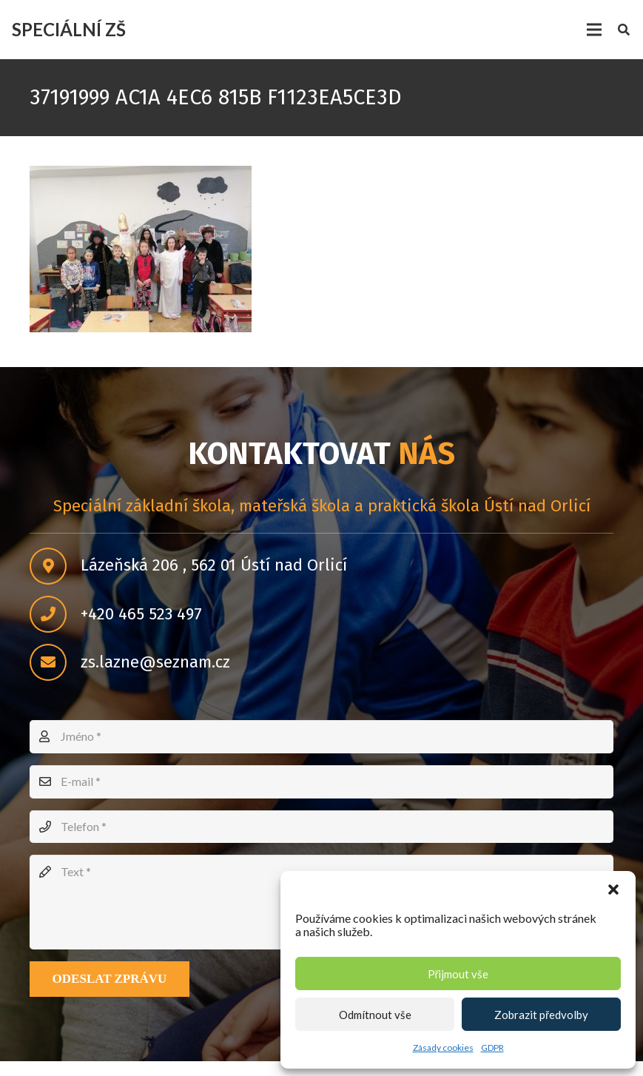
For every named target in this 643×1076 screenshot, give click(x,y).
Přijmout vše (458, 974)
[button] (613, 889)
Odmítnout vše (375, 1014)
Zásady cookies (443, 1047)
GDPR (492, 1047)
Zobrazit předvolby (541, 1014)
